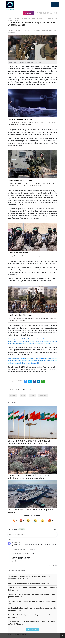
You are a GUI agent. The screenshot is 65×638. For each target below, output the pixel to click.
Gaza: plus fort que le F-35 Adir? (21, 119)
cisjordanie (43, 395)
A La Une (16, 18)
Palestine (13, 395)
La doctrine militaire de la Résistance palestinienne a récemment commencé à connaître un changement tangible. (32, 123)
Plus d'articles (32, 629)
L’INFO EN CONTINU (39, 18)
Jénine (32, 395)
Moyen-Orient (26, 18)
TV (54, 5)
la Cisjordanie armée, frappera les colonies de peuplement (26, 256)
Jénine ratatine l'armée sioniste (20, 180)
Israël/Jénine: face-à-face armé (20, 315)
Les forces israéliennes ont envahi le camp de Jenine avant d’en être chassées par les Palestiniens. (32, 319)
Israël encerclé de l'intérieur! (19, 253)
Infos (9, 18)
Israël (23, 395)
